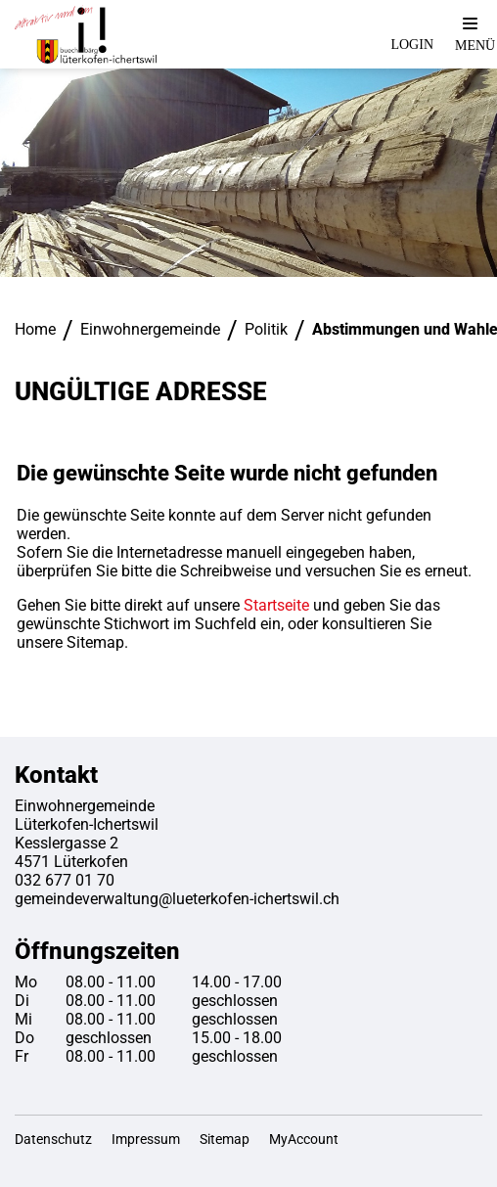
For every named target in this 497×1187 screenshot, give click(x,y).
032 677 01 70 (64, 880)
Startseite (276, 605)
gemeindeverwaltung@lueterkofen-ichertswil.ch (177, 899)
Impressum (146, 1139)
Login (411, 44)
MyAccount (304, 1139)
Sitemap (224, 1139)
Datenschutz (53, 1139)
